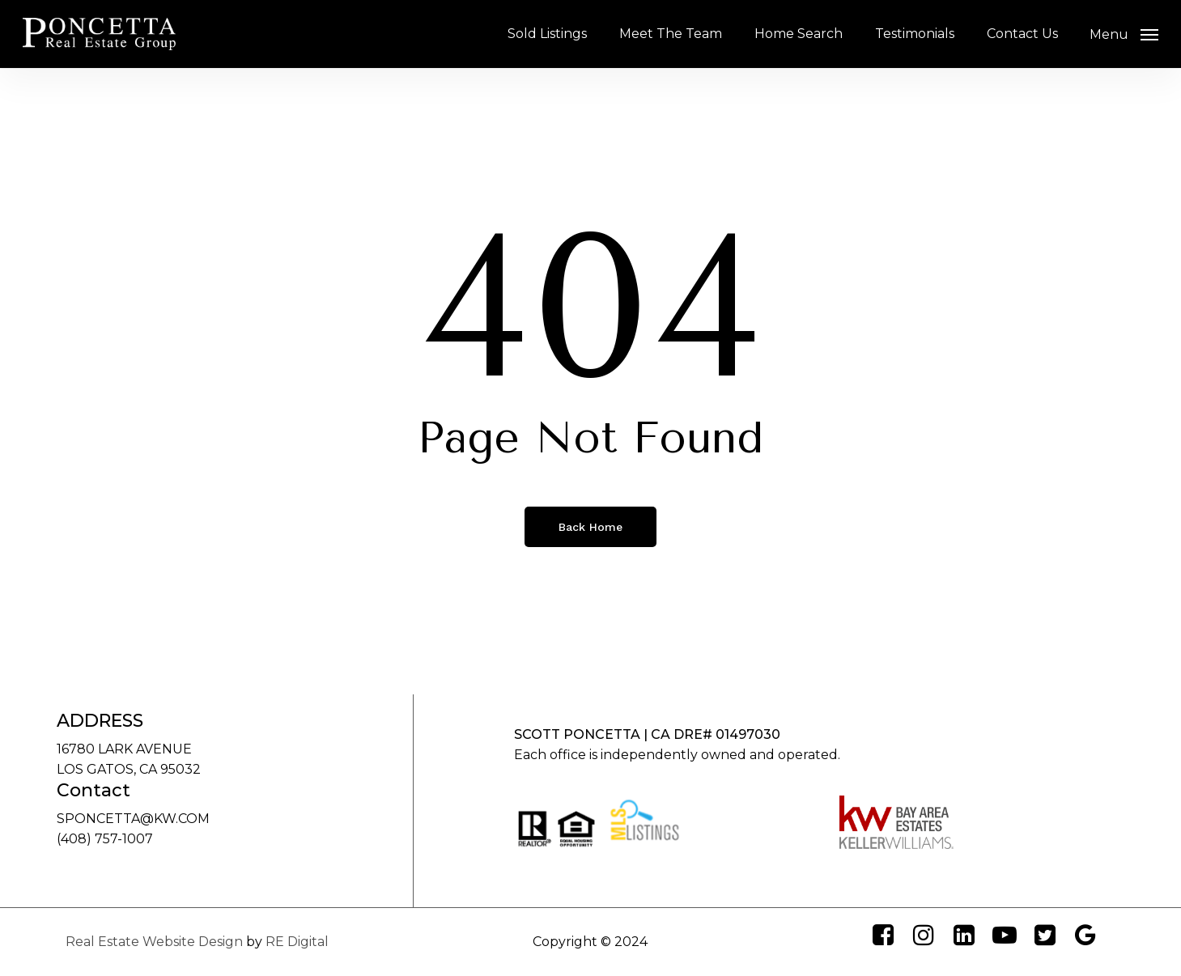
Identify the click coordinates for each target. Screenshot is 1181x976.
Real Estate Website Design (154, 941)
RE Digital (297, 941)
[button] (1124, 34)
